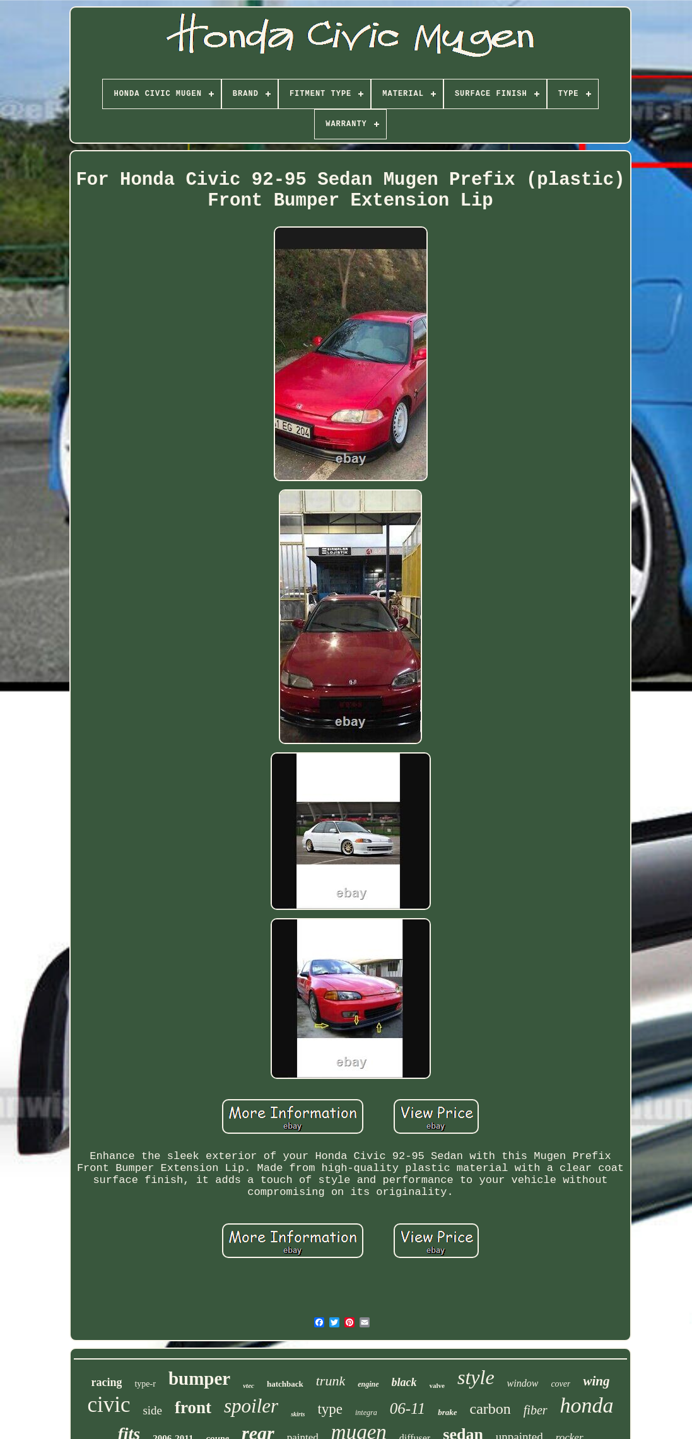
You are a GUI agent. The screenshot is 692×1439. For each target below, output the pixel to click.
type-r (144, 1384)
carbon (490, 1409)
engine (368, 1384)
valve (437, 1385)
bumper (199, 1378)
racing (106, 1382)
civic (108, 1404)
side (152, 1410)
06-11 (407, 1408)
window (523, 1383)
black (404, 1382)
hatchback (285, 1384)
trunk (330, 1381)
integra (366, 1412)
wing (596, 1381)
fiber (536, 1410)
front (193, 1407)
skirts (298, 1414)
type (330, 1409)
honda (587, 1405)
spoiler (251, 1406)
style (476, 1377)
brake (447, 1412)
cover (560, 1384)
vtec (248, 1385)
